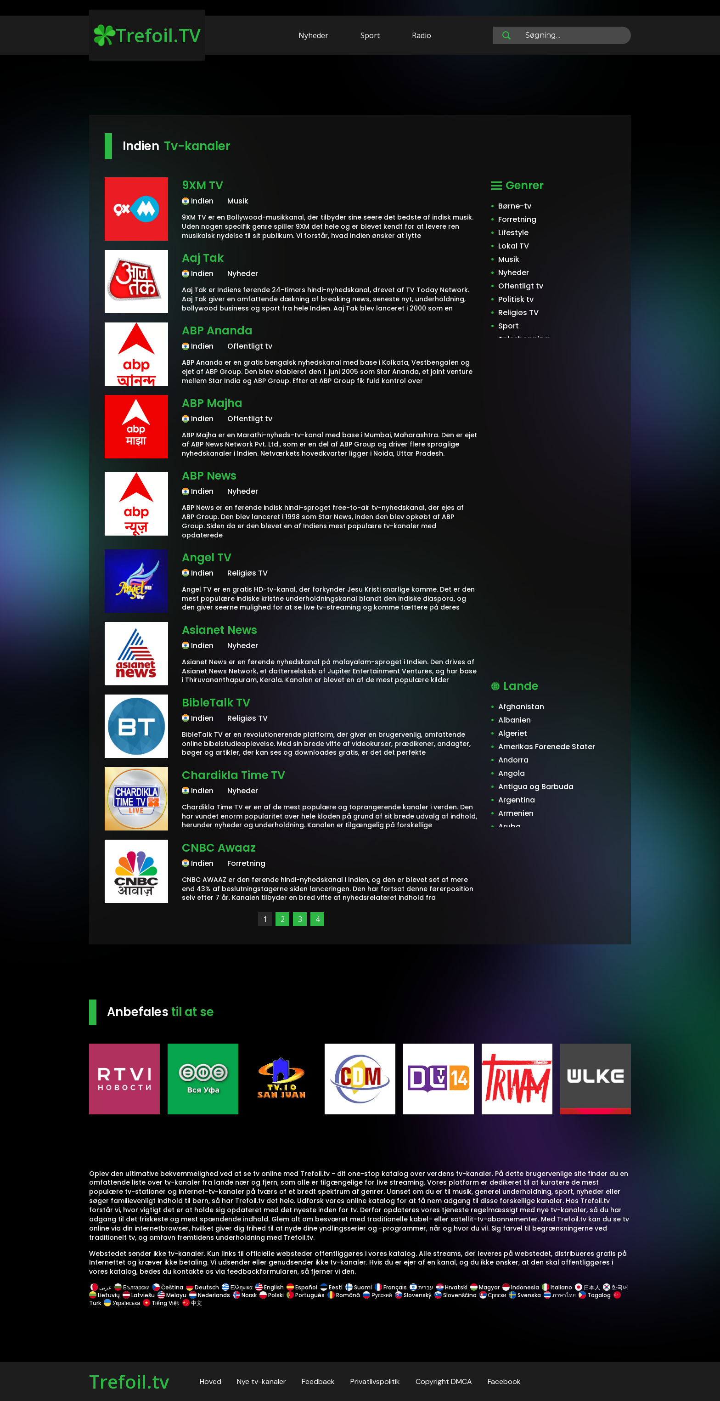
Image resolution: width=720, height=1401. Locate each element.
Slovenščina (455, 1295)
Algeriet (512, 733)
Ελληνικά (237, 1287)
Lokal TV (513, 246)
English (269, 1287)
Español (302, 1287)
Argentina (516, 800)
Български (132, 1287)
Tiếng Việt (161, 1303)
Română (343, 1295)
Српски (493, 1295)
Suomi (358, 1287)
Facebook (504, 1381)
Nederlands (209, 1295)
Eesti (331, 1287)
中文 (191, 1303)
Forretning (517, 219)
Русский (377, 1295)
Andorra (513, 760)
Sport (370, 35)
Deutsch (202, 1287)
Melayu (172, 1295)
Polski (271, 1295)
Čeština (168, 1287)
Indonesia (520, 1287)
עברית (421, 1287)
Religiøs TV (518, 312)
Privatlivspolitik (375, 1381)
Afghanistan (521, 706)
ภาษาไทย (559, 1295)
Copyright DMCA (444, 1381)
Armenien (516, 813)
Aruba (509, 826)
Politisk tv (516, 299)
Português (305, 1295)
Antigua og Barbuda (536, 786)
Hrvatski (452, 1287)
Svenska (524, 1295)
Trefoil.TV (147, 35)
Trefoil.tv (129, 1381)
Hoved (210, 1381)
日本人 (588, 1287)
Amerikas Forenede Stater (546, 746)
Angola (511, 773)
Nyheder (313, 35)
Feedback (318, 1381)
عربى (101, 1287)
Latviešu (138, 1295)
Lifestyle (513, 232)
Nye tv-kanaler (261, 1381)
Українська (121, 1303)
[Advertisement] (360, 86)
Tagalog (594, 1295)
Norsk (244, 1295)
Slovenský (413, 1295)
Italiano (557, 1287)
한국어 (616, 1287)
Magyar (485, 1287)
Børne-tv (514, 206)
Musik (508, 259)
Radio (421, 35)
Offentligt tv (520, 286)
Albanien (514, 720)
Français (390, 1287)
